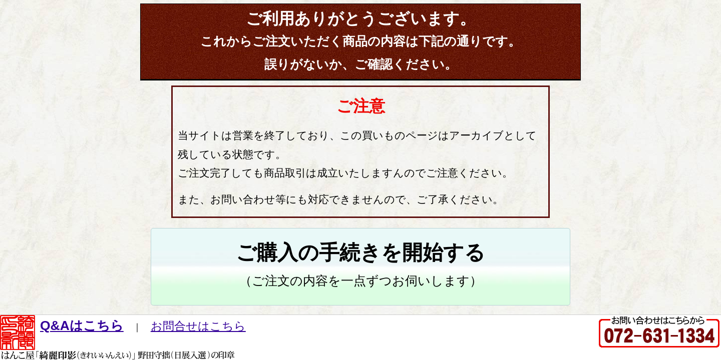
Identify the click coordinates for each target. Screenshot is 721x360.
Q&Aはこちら (82, 325)
